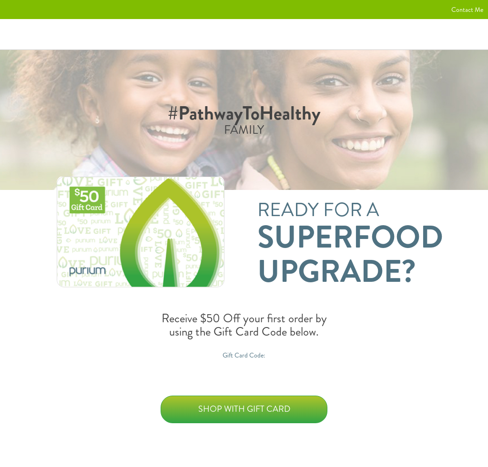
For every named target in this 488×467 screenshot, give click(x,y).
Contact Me (467, 9)
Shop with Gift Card (244, 409)
